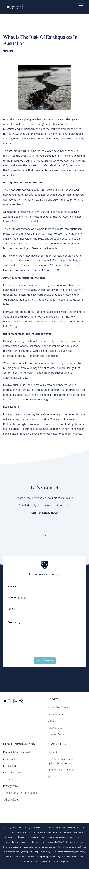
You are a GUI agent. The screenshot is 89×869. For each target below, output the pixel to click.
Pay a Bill (53, 752)
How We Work (56, 734)
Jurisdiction (9, 765)
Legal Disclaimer (12, 772)
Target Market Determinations (20, 792)
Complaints (9, 759)
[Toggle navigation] (81, 6)
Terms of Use (10, 779)
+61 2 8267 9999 (47, 513)
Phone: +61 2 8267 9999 (61, 770)
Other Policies (11, 799)
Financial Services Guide (17, 752)
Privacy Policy (11, 786)
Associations (55, 727)
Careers (52, 720)
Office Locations (57, 714)
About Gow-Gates (58, 707)
